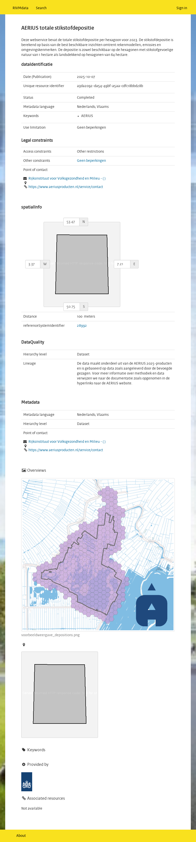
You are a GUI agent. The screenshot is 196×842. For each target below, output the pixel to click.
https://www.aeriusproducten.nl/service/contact (65, 187)
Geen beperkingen (91, 161)
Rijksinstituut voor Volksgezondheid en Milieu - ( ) (66, 178)
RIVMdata (20, 8)
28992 (82, 325)
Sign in (181, 8)
